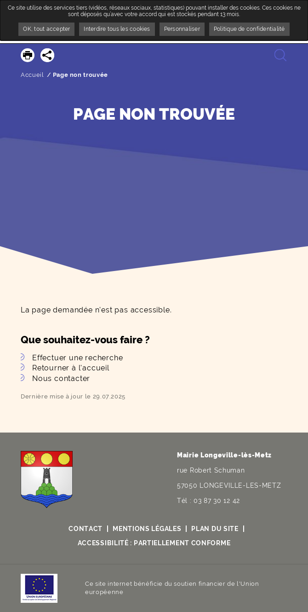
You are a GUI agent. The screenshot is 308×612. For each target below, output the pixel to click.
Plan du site (214, 528)
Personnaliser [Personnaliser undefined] (182, 29)
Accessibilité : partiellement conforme (154, 543)
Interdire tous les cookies (117, 29)
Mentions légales (147, 528)
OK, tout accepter (46, 29)
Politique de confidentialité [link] (249, 29)
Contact (85, 528)
